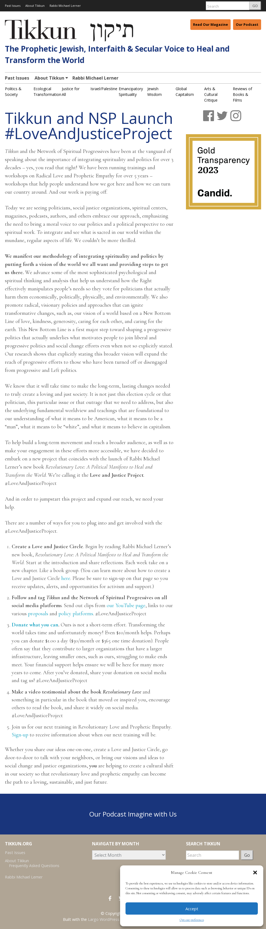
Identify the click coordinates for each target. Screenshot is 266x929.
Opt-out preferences (192, 920)
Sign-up (20, 735)
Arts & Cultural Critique (211, 94)
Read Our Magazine (210, 24)
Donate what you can (35, 625)
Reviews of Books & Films (242, 94)
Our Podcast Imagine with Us (133, 813)
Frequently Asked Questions (34, 865)
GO (255, 5)
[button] (255, 872)
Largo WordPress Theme (110, 919)
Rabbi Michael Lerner (65, 6)
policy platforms (76, 613)
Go (247, 855)
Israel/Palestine (103, 88)
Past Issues (12, 6)
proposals (38, 613)
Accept (191, 908)
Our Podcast (247, 24)
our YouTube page (126, 605)
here (65, 578)
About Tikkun (35, 6)
